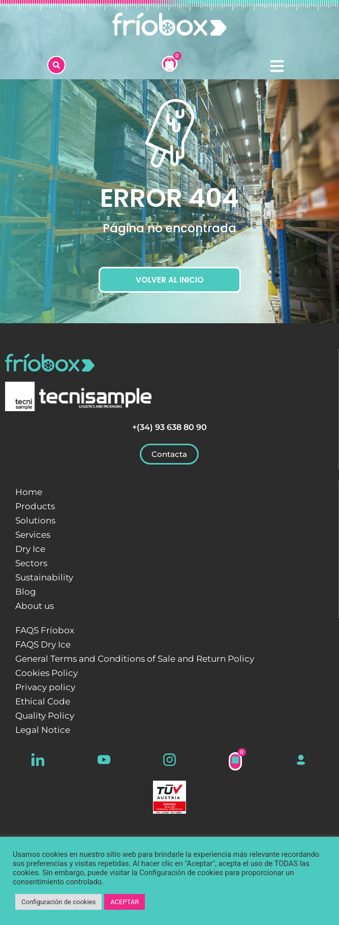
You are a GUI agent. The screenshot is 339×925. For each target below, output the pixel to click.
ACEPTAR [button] (124, 902)
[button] (56, 65)
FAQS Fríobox (44, 630)
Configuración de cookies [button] (58, 902)
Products (35, 506)
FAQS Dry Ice (43, 644)
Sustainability (44, 577)
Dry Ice (30, 549)
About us (34, 606)
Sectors (31, 563)
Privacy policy (45, 687)
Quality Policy (44, 716)
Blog (25, 592)
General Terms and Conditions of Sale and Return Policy (134, 659)
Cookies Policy (46, 673)
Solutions (35, 520)
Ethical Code (42, 701)
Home (28, 492)
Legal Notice (42, 730)
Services (32, 535)
